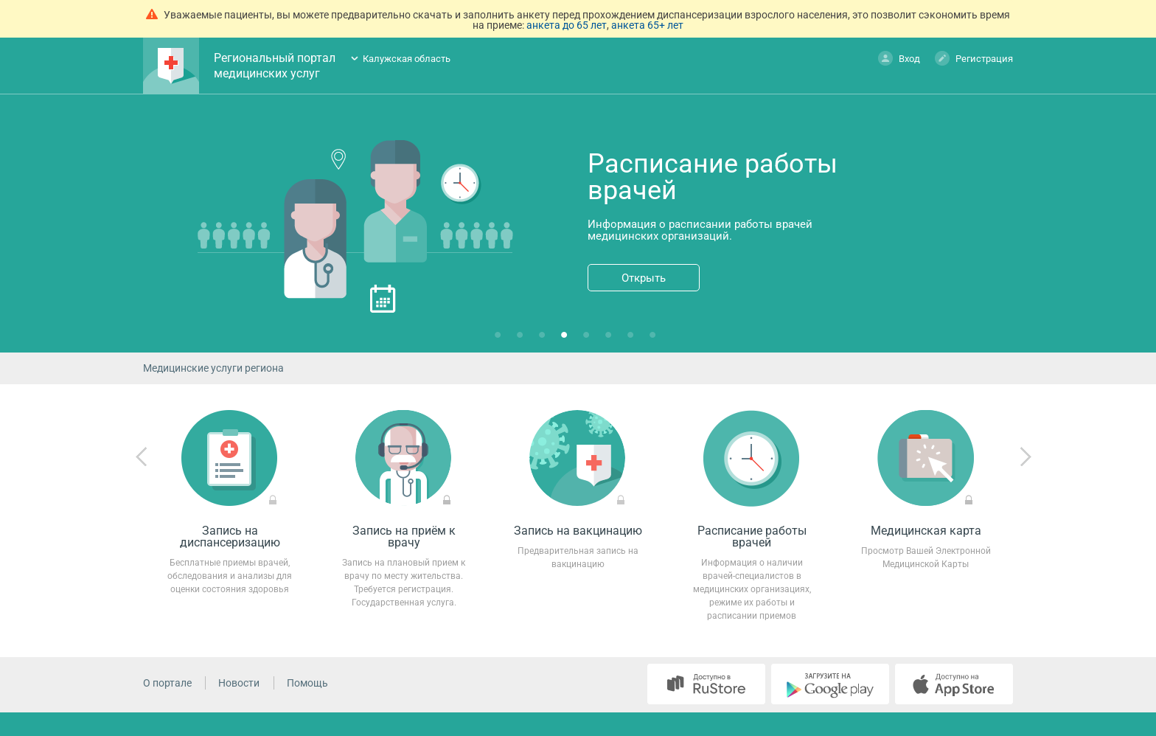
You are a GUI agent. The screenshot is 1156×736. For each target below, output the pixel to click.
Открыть (643, 278)
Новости (239, 683)
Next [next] (1025, 457)
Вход (899, 58)
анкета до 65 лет (566, 25)
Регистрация (974, 58)
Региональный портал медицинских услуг (274, 65)
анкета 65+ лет (647, 25)
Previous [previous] (141, 457)
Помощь (307, 683)
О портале (167, 683)
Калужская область (406, 58)
